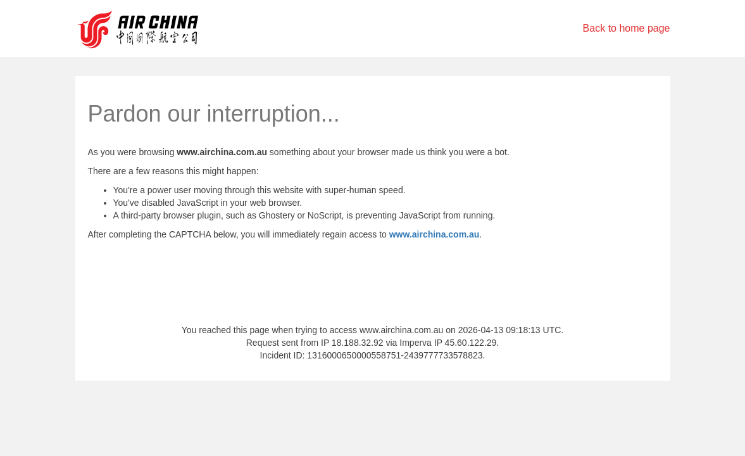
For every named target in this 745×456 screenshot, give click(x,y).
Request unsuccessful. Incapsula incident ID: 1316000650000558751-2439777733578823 (372, 228)
